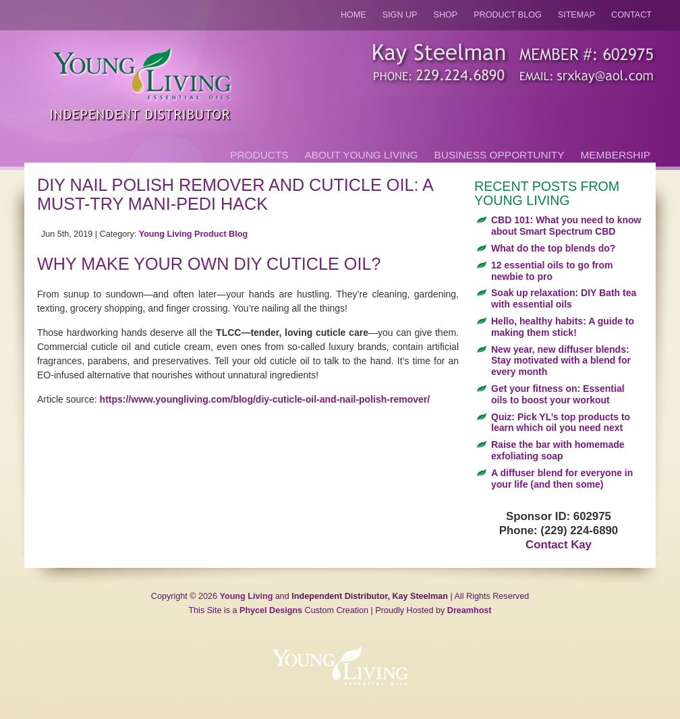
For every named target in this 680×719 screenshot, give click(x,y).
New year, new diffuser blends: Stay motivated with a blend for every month (561, 361)
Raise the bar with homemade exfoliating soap (558, 450)
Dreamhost (469, 610)
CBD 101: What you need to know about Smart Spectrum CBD (566, 225)
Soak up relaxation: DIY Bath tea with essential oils (563, 298)
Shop (446, 15)
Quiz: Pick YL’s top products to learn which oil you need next (560, 422)
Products (259, 155)
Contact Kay (559, 544)
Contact (631, 15)
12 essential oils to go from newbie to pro (552, 271)
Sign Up (400, 15)
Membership (615, 155)
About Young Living (361, 155)
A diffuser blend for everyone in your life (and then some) (562, 478)
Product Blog (508, 15)
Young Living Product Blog (193, 234)
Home (353, 15)
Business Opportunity (499, 155)
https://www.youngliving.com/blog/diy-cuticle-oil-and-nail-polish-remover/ (265, 399)
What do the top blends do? (553, 248)
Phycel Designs (270, 610)
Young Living (246, 596)
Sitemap (576, 15)
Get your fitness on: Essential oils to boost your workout (558, 394)
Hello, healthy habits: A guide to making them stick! (562, 327)
